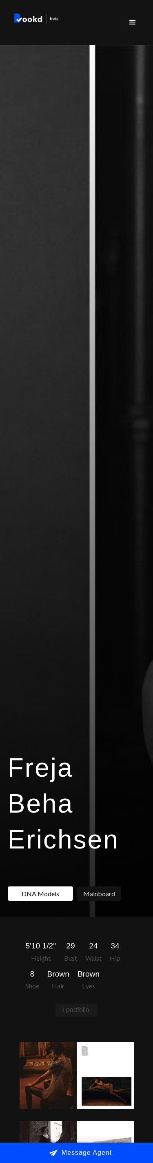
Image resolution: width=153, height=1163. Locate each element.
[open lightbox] (77, 1075)
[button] (132, 22)
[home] (34, 19)
